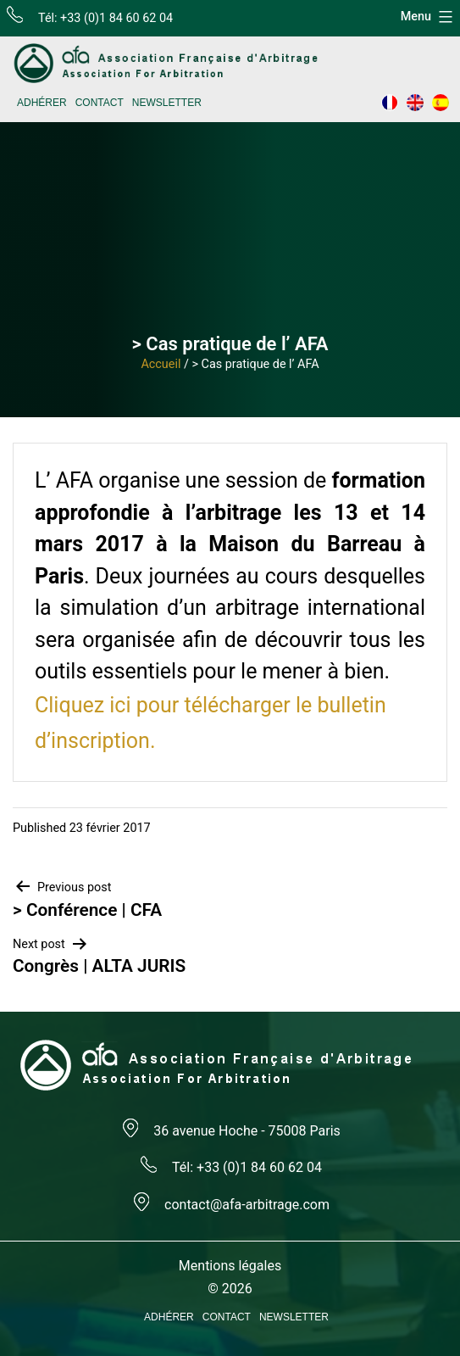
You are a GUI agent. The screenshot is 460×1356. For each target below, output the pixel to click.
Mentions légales (230, 1266)
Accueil (160, 364)
